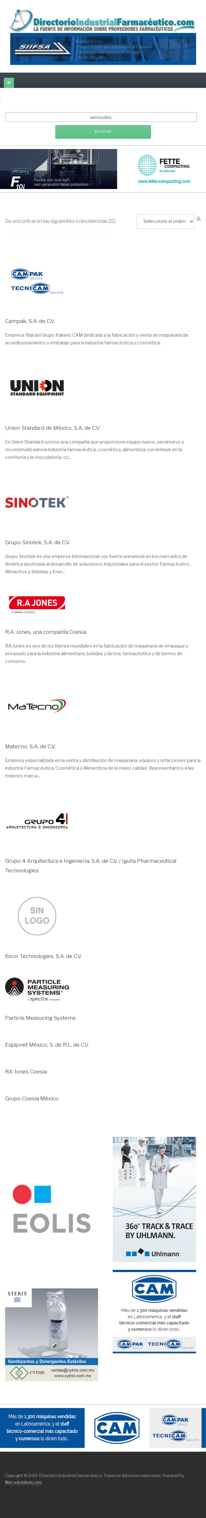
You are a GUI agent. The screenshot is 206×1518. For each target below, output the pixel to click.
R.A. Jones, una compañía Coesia (45, 632)
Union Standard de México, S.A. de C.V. (52, 428)
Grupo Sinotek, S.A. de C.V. (37, 542)
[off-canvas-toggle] (9, 83)
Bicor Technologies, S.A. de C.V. (43, 956)
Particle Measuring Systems (40, 1018)
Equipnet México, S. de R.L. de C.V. (47, 1045)
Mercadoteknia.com (23, 1482)
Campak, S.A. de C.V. (30, 321)
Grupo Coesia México (31, 1098)
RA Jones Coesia (26, 1071)
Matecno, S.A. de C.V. (30, 746)
